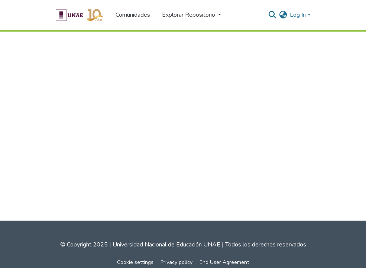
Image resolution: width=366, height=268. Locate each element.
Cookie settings (135, 262)
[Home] (79, 14)
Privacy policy (176, 262)
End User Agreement (224, 262)
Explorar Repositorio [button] (189, 15)
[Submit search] (272, 14)
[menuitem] (283, 14)
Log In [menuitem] (298, 15)
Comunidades (133, 15)
